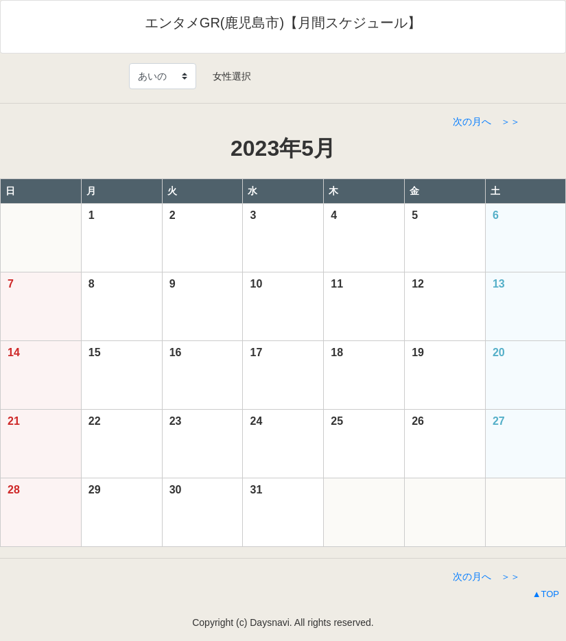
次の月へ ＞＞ (486, 121)
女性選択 (227, 76)
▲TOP (545, 594)
